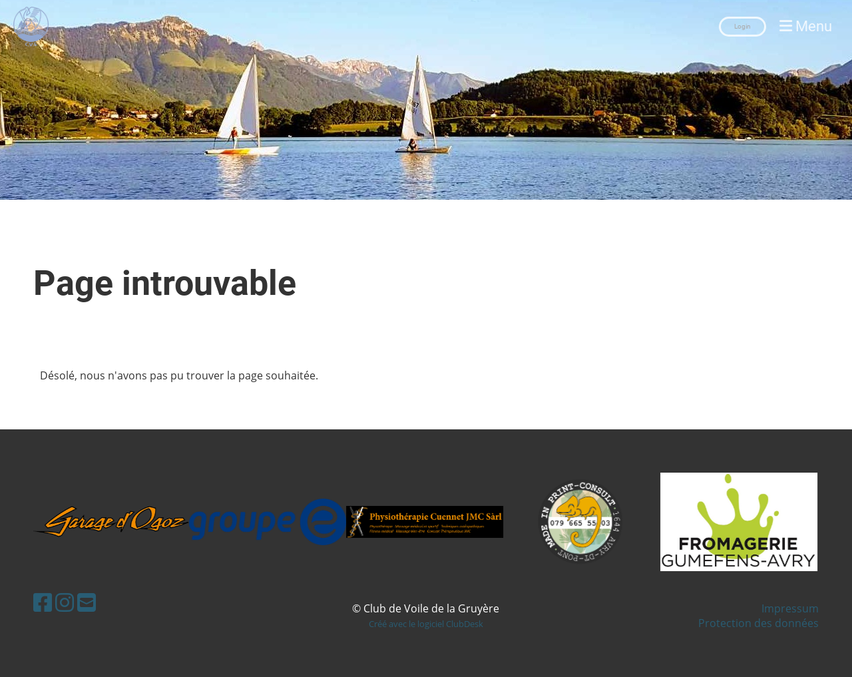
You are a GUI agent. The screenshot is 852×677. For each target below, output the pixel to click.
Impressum (790, 608)
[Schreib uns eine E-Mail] (86, 602)
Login (742, 26)
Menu (805, 26)
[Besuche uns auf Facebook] (42, 602)
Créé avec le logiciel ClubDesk (426, 624)
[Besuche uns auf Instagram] (64, 602)
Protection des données (758, 623)
